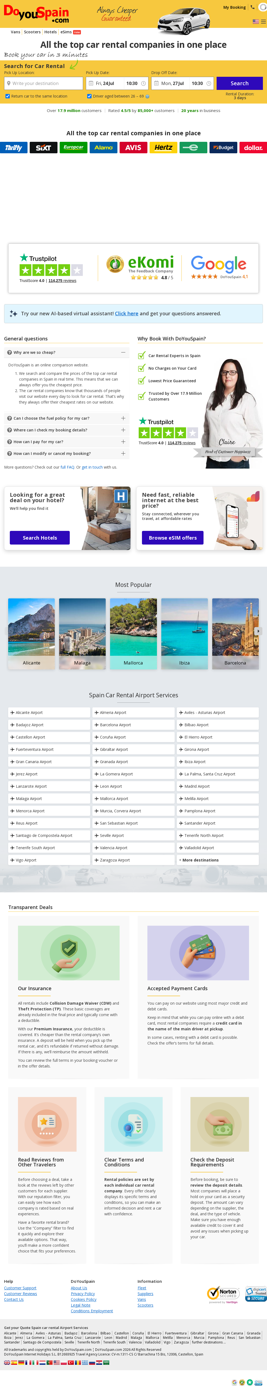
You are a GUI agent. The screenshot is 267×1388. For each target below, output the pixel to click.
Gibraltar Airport (111, 749)
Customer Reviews (20, 1293)
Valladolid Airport (196, 847)
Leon (108, 1337)
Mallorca (152, 1337)
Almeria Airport (110, 712)
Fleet (142, 1287)
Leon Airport (108, 786)
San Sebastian (249, 1337)
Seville (69, 1342)
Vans (15, 31)
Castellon (121, 1333)
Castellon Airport (27, 737)
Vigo (167, 1342)
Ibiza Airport (192, 761)
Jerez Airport (24, 774)
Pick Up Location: (19, 72)
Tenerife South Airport (32, 847)
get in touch (92, 467)
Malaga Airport (26, 798)
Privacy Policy (83, 1293)
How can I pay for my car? (38, 441)
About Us (79, 1287)
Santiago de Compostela (42, 1342)
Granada (253, 1333)
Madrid (121, 1337)
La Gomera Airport (114, 774)
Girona (213, 1333)
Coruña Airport (110, 737)
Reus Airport (24, 823)
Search (240, 83)
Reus (231, 1337)
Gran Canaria (232, 1333)
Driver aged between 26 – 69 (121, 96)
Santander (12, 1342)
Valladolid (152, 1342)
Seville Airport (109, 835)
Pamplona (216, 1337)
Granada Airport (111, 761)
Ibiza (7, 1337)
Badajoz (71, 1333)
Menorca (183, 1337)
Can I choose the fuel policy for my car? (51, 418)
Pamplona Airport (197, 810)
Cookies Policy (83, 1299)
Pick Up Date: (98, 72)
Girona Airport (194, 749)
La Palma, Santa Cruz (64, 1337)
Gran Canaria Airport (31, 761)
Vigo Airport (23, 860)
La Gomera (35, 1337)
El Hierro (155, 1333)
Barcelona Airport (113, 724)
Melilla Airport (194, 798)
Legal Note (80, 1305)
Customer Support (20, 1287)
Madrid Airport (194, 786)
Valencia (135, 1342)
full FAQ (67, 467)
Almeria (26, 1333)
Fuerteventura (176, 1333)
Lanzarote (93, 1337)
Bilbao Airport (194, 724)
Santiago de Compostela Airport (41, 835)
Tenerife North (88, 1342)
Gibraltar (197, 1333)
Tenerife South (114, 1342)
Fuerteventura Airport (32, 749)
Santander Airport (197, 823)
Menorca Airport (27, 810)
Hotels (50, 31)
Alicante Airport (26, 712)
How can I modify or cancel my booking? (52, 453)
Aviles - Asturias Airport (202, 712)
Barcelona (89, 1333)
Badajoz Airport (27, 724)
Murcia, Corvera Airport (118, 810)
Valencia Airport (111, 847)
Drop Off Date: (164, 72)
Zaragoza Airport (112, 860)
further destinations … (209, 1342)
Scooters (32, 31)
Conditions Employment (92, 1310)
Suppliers (145, 1293)
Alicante (10, 1333)
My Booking (234, 7)
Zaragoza (181, 1342)
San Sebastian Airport (116, 823)
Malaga (136, 1337)
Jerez (19, 1337)
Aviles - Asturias (48, 1333)
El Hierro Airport (196, 737)
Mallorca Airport (111, 798)
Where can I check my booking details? (50, 430)
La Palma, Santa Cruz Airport (207, 774)
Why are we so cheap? (34, 352)
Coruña (138, 1333)
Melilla (168, 1337)
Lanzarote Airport (28, 786)
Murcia (199, 1337)
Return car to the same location (39, 96)
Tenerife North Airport (201, 835)
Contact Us (14, 1299)
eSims (66, 31)
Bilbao (106, 1333)
